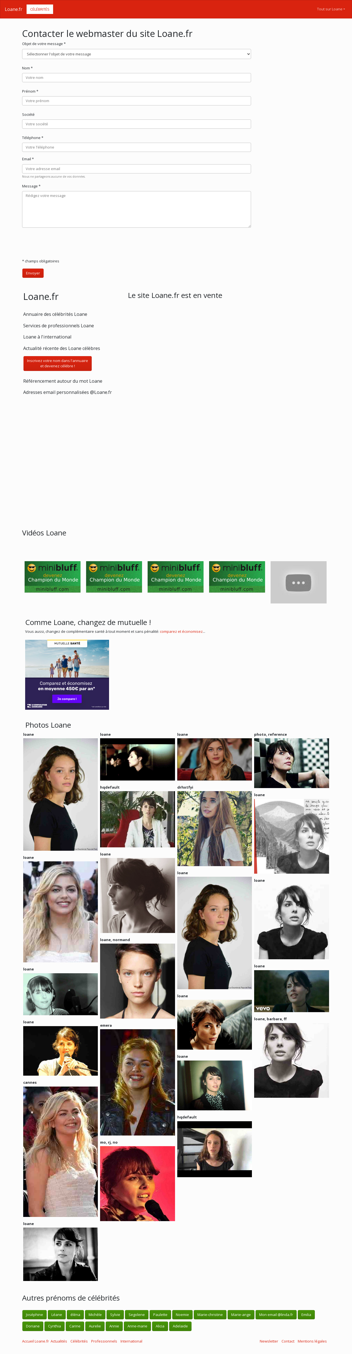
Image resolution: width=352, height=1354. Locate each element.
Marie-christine (210, 1314)
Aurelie (95, 1326)
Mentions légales (312, 1341)
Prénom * (30, 91)
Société (28, 114)
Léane (56, 1314)
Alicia (160, 1326)
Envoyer (33, 273)
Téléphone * (32, 137)
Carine (75, 1326)
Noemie (182, 1314)
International (131, 1341)
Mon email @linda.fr (276, 1314)
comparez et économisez (181, 631)
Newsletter (269, 1341)
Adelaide (180, 1326)
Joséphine (34, 1314)
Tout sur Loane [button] (329, 8)
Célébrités (39, 9)
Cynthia (54, 1326)
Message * (31, 186)
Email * (28, 158)
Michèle (95, 1314)
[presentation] (64, 243)
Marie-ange (241, 1314)
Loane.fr (13, 9)
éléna (75, 1314)
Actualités (59, 1341)
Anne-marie (137, 1326)
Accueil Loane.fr (35, 1341)
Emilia (306, 1314)
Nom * (27, 67)
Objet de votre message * (44, 43)
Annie (114, 1326)
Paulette (160, 1314)
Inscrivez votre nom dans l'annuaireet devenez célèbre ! (57, 363)
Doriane (33, 1326)
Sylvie (115, 1314)
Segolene (137, 1314)
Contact (288, 1341)
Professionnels (104, 1341)
